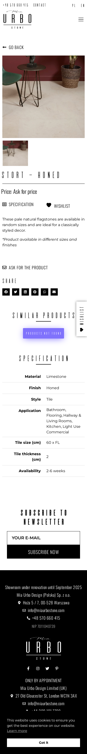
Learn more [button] (17, 730)
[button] (81, 20)
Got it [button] (43, 742)
